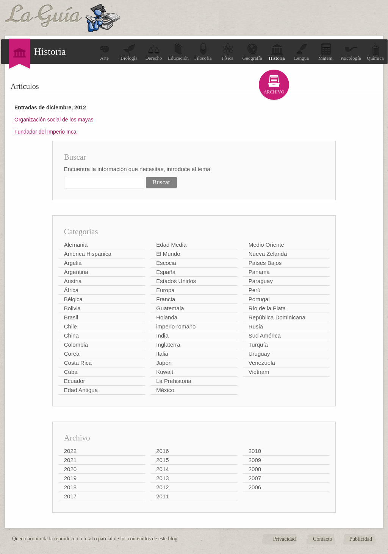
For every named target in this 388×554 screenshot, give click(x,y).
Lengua (301, 52)
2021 (70, 460)
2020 (70, 469)
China (71, 335)
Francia (165, 299)
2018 (70, 487)
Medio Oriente (266, 244)
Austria (73, 281)
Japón (164, 362)
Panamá (259, 272)
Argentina (76, 272)
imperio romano (176, 326)
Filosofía (202, 52)
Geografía (252, 52)
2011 (162, 496)
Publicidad (360, 539)
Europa (165, 290)
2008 (255, 469)
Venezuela (262, 362)
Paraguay (261, 281)
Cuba (71, 372)
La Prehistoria (173, 381)
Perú (255, 290)
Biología (129, 52)
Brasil (71, 317)
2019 (70, 478)
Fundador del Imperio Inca (45, 132)
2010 (255, 451)
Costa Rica (78, 362)
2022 (70, 451)
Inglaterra (168, 344)
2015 (162, 460)
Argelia (73, 263)
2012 (162, 487)
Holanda (166, 317)
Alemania (76, 244)
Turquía (258, 344)
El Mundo (168, 254)
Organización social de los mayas (54, 120)
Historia (277, 52)
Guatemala (170, 308)
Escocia (166, 263)
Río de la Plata (267, 308)
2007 (255, 478)
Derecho (153, 52)
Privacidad (284, 539)
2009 (255, 460)
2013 (162, 478)
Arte (105, 52)
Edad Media (171, 244)
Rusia (256, 326)
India (162, 335)
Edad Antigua (81, 390)
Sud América (265, 335)
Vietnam (259, 372)
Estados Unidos (176, 281)
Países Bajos (265, 263)
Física (228, 52)
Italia (162, 353)
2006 (255, 487)
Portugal (259, 299)
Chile (70, 326)
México (165, 390)
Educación (178, 52)
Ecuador (74, 381)
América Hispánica (87, 254)
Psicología (350, 52)
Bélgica (73, 299)
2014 (162, 469)
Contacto (322, 539)
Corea (72, 353)
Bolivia (72, 308)
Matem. (325, 52)
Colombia (76, 344)
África (71, 290)
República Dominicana (277, 317)
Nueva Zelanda (268, 254)
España (165, 272)
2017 (70, 496)
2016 (162, 451)
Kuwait (164, 372)
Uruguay (259, 353)
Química (375, 52)
